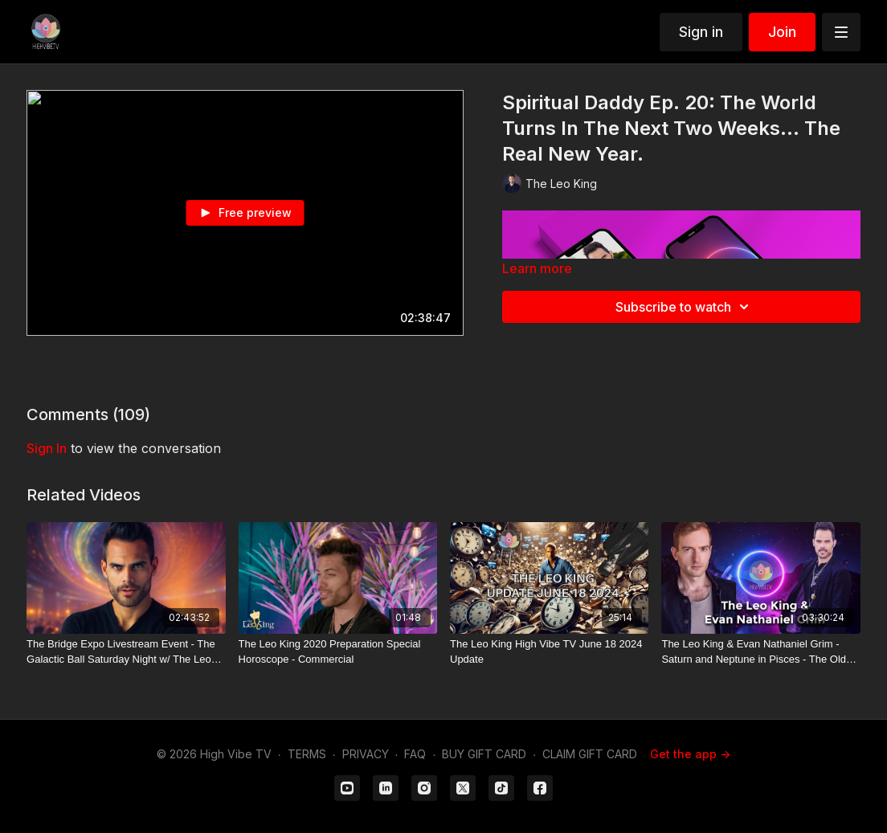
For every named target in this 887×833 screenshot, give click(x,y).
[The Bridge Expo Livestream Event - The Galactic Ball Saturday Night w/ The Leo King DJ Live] (126, 652)
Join (782, 31)
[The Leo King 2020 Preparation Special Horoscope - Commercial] (338, 652)
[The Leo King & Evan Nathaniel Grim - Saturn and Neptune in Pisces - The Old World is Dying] (760, 652)
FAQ (415, 754)
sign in (47, 448)
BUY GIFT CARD (484, 754)
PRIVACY (365, 754)
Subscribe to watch (684, 306)
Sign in (701, 31)
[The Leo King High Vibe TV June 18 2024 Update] (549, 652)
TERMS (307, 754)
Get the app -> (690, 754)
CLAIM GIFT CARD (589, 754)
